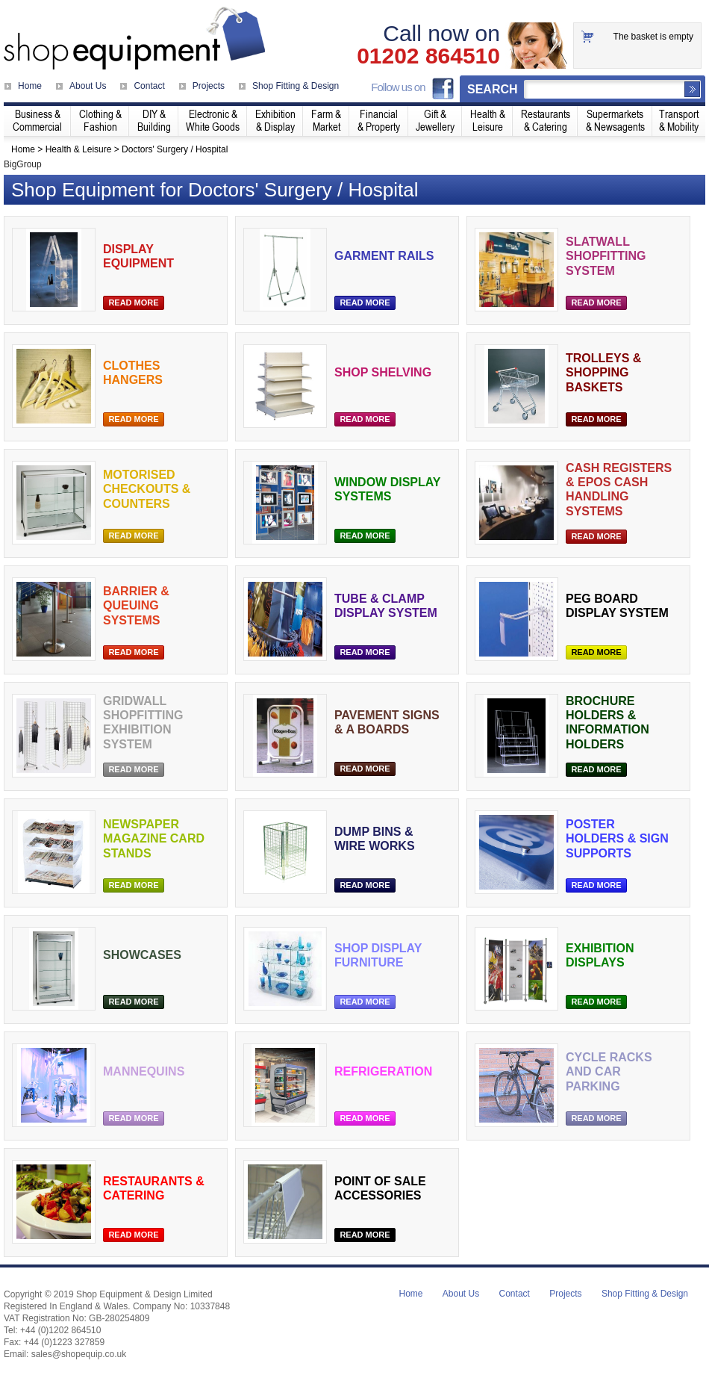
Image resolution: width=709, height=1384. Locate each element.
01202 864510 (428, 56)
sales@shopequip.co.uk (79, 1354)
